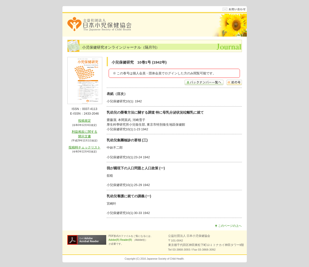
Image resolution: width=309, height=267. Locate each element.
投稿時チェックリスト (85, 147)
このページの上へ (228, 225)
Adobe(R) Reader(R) (121, 240)
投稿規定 (84, 120)
